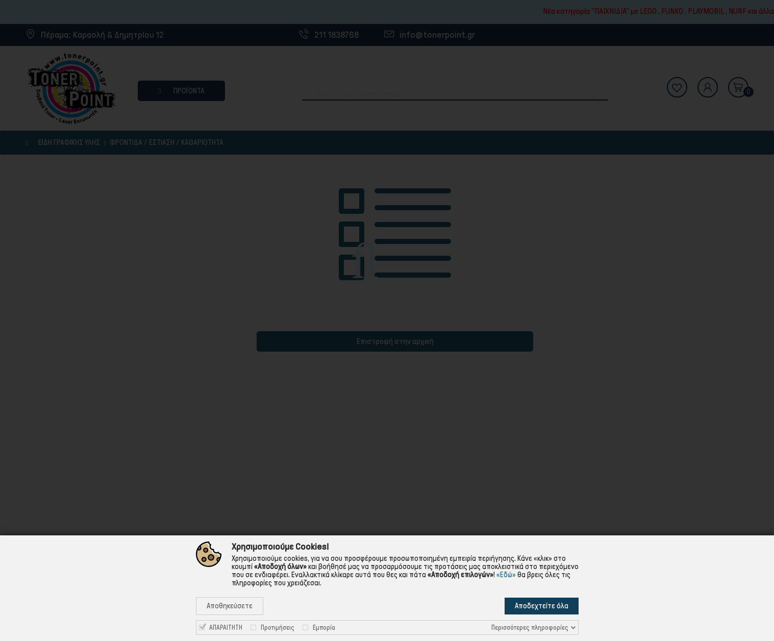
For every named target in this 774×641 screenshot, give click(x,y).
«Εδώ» (506, 575)
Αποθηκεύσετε (230, 606)
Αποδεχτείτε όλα (541, 606)
